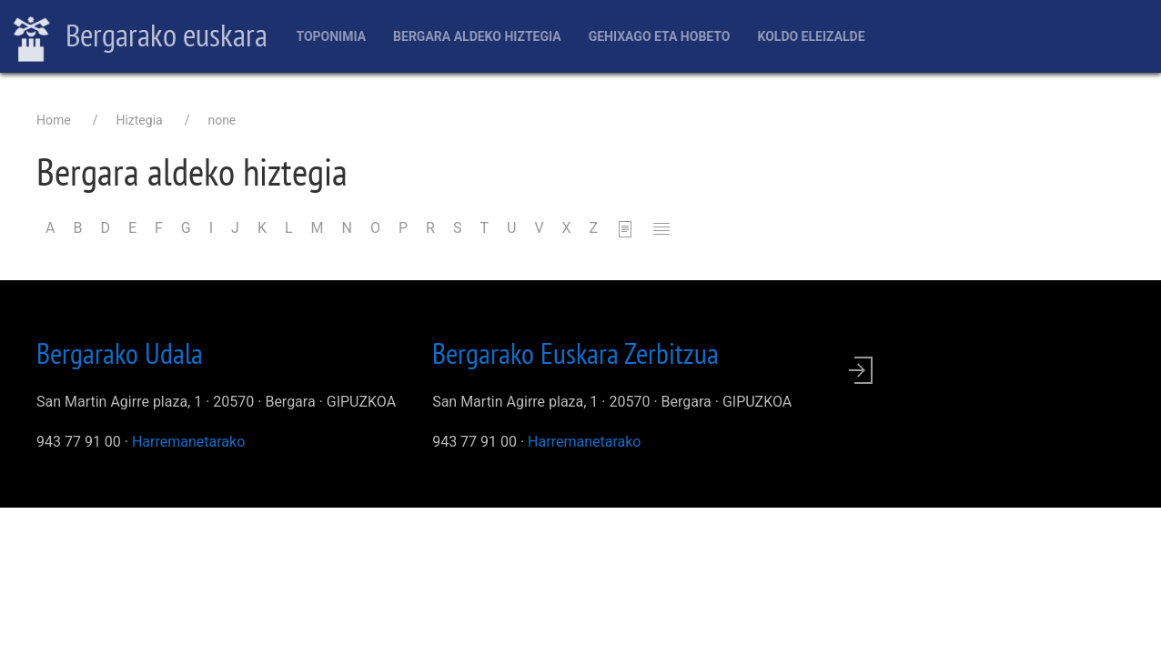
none (221, 120)
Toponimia (331, 36)
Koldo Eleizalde (810, 36)
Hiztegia (139, 120)
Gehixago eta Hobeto (660, 36)
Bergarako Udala (119, 353)
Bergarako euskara (141, 37)
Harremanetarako (188, 441)
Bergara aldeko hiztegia (477, 36)
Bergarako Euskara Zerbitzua (575, 353)
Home (53, 120)
